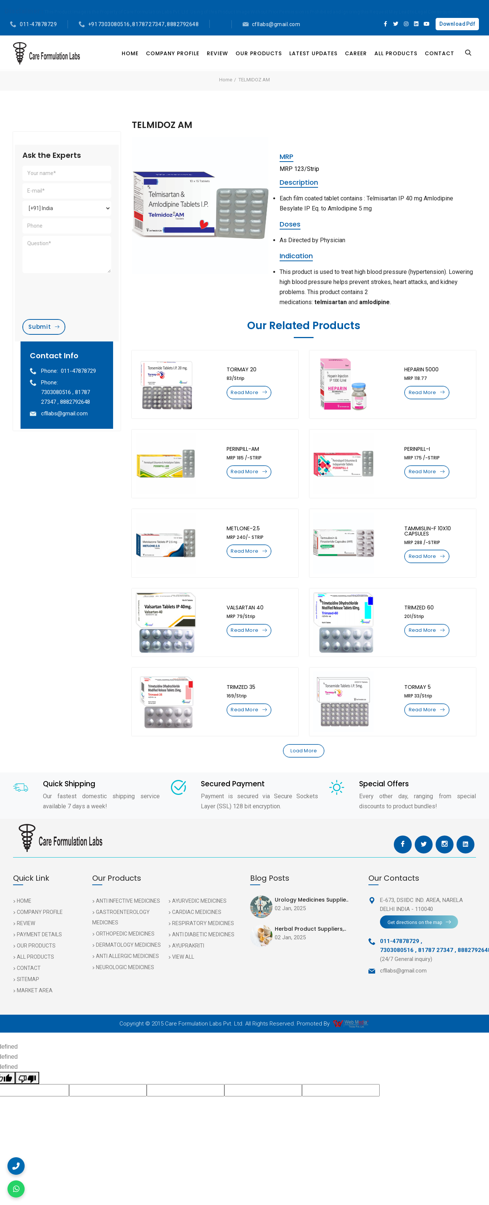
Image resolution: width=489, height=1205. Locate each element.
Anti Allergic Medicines (127, 970)
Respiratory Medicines (203, 937)
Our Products (259, 53)
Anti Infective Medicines (128, 915)
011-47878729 (38, 24)
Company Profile (172, 53)
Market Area (35, 1004)
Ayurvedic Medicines (199, 915)
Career (356, 53)
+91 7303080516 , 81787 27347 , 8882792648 (143, 24)
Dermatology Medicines (128, 959)
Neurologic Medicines (125, 981)
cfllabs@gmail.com (276, 24)
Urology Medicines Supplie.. (311, 913)
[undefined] (27, 1092)
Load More (303, 763)
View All (183, 971)
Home (130, 53)
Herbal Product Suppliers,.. (310, 942)
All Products (395, 53)
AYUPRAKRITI (188, 959)
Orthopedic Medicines (125, 947)
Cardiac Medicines (196, 926)
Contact (439, 53)
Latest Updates (313, 53)
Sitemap (28, 993)
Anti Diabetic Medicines (203, 948)
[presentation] (79, 287)
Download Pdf (457, 24)
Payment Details (39, 948)
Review (217, 53)
